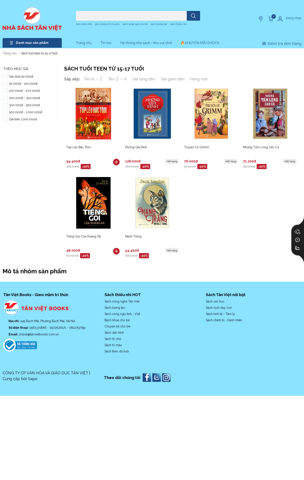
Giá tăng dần (143, 79)
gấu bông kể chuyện (107, 24)
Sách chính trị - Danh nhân (224, 320)
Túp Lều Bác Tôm (78, 147)
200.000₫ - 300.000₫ (24, 98)
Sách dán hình (114, 332)
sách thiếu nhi (178, 24)
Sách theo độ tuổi (117, 351)
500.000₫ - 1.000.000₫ (25, 112)
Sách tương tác (115, 307)
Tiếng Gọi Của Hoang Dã (83, 236)
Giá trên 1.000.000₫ (23, 119)
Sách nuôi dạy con (219, 307)
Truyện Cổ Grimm (196, 147)
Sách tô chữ (113, 339)
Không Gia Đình (136, 147)
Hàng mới (198, 79)
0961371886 (38, 327)
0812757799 (77, 327)
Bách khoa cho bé (117, 320)
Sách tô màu (113, 345)
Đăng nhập (293, 18)
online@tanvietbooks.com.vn (39, 334)
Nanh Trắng (133, 236)
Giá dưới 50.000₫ (21, 76)
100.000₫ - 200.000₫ (24, 90)
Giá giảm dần (172, 79)
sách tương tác (158, 24)
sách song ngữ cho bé (135, 24)
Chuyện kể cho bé (117, 326)
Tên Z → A (117, 79)
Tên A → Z (93, 79)
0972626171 (58, 327)
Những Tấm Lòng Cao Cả (261, 147)
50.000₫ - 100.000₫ (23, 83)
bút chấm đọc (84, 24)
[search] (193, 16)
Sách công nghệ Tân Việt (122, 301)
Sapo (32, 378)
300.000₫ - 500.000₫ (24, 105)
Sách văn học (215, 301)
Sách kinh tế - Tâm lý (220, 314)
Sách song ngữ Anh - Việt (122, 314)
